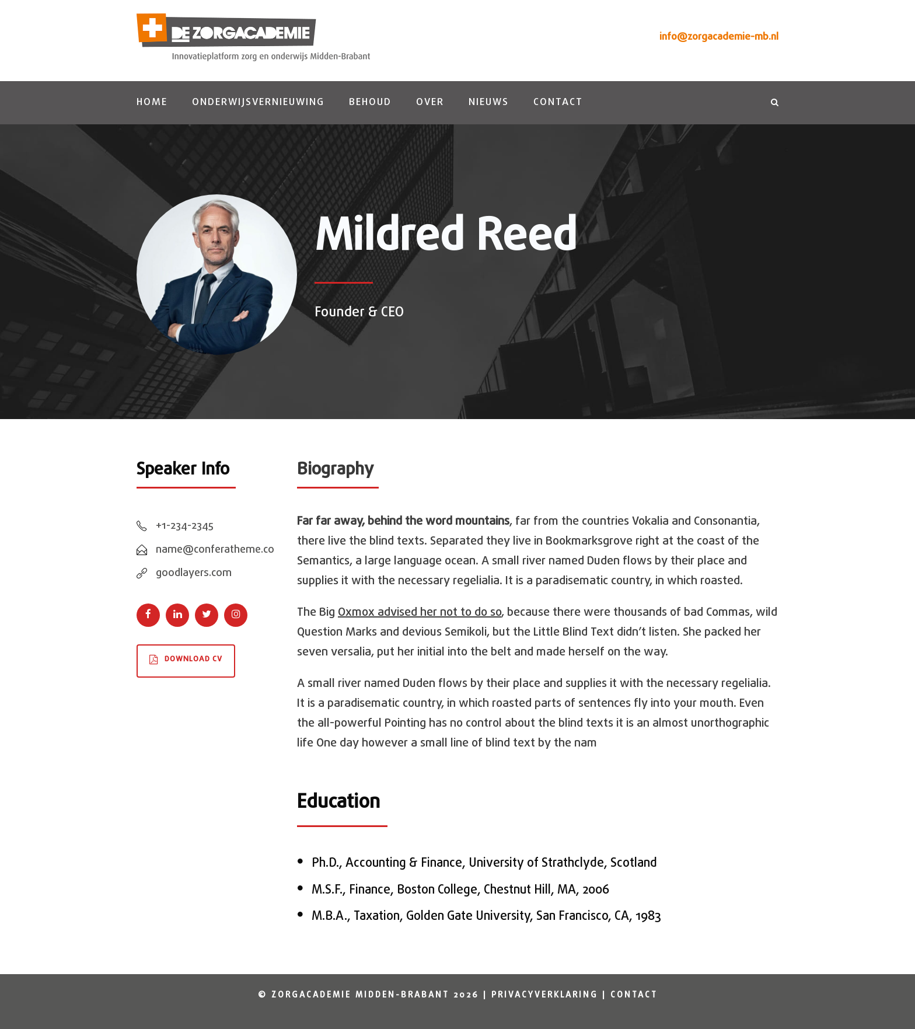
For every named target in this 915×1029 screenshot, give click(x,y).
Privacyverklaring (544, 995)
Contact (558, 102)
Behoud (370, 102)
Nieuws (489, 102)
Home (152, 102)
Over (430, 102)
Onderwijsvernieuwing (258, 102)
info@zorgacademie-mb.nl (718, 37)
